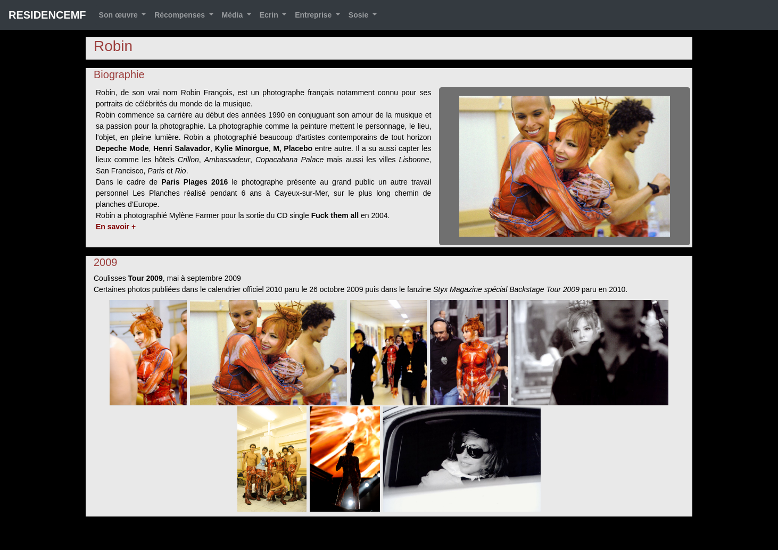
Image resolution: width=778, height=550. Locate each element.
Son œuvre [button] (119, 15)
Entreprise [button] (314, 15)
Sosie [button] (359, 15)
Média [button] (233, 15)
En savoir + (116, 226)
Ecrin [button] (270, 15)
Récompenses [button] (180, 15)
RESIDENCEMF (47, 15)
